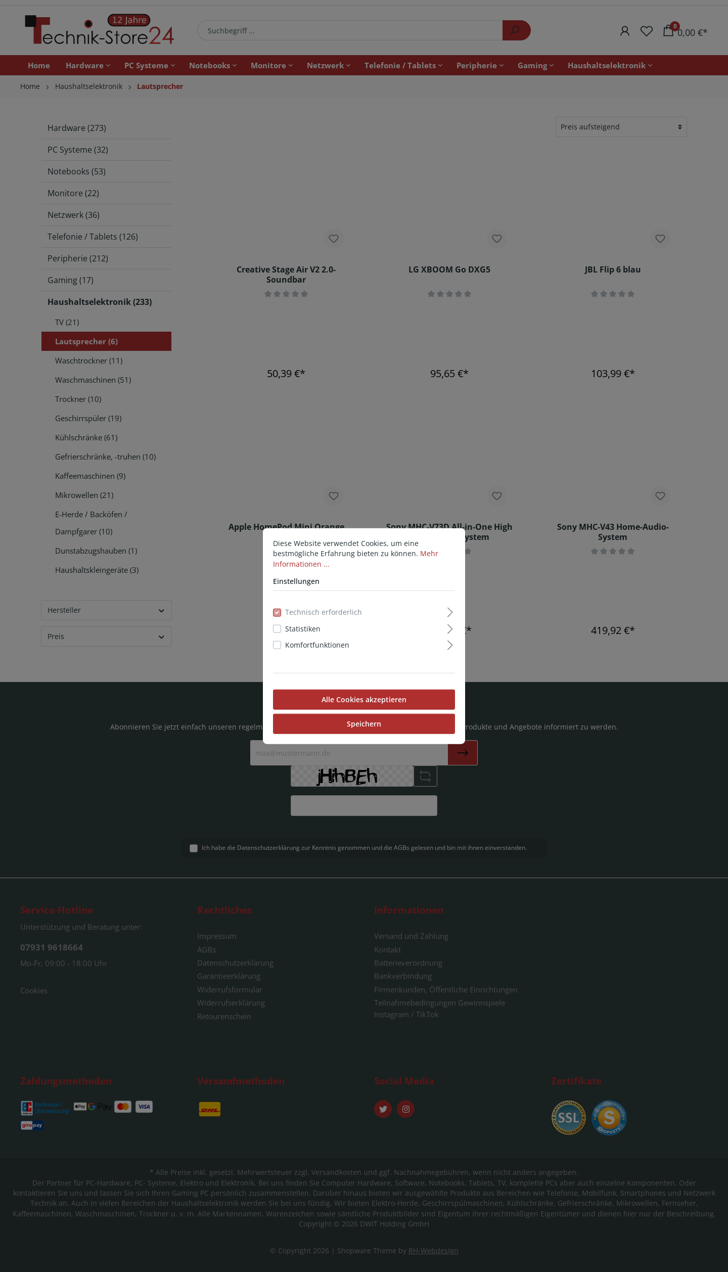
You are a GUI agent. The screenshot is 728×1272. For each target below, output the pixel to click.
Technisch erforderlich (323, 612)
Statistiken (303, 628)
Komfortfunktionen (317, 645)
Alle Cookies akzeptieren (364, 699)
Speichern (364, 723)
